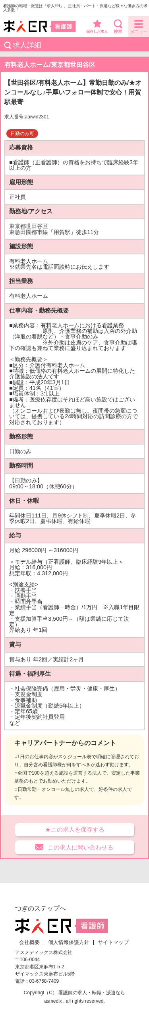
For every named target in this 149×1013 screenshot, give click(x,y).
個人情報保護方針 (68, 942)
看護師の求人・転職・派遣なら (91, 992)
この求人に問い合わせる (80, 847)
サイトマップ (113, 942)
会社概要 (29, 942)
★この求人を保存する (74, 829)
